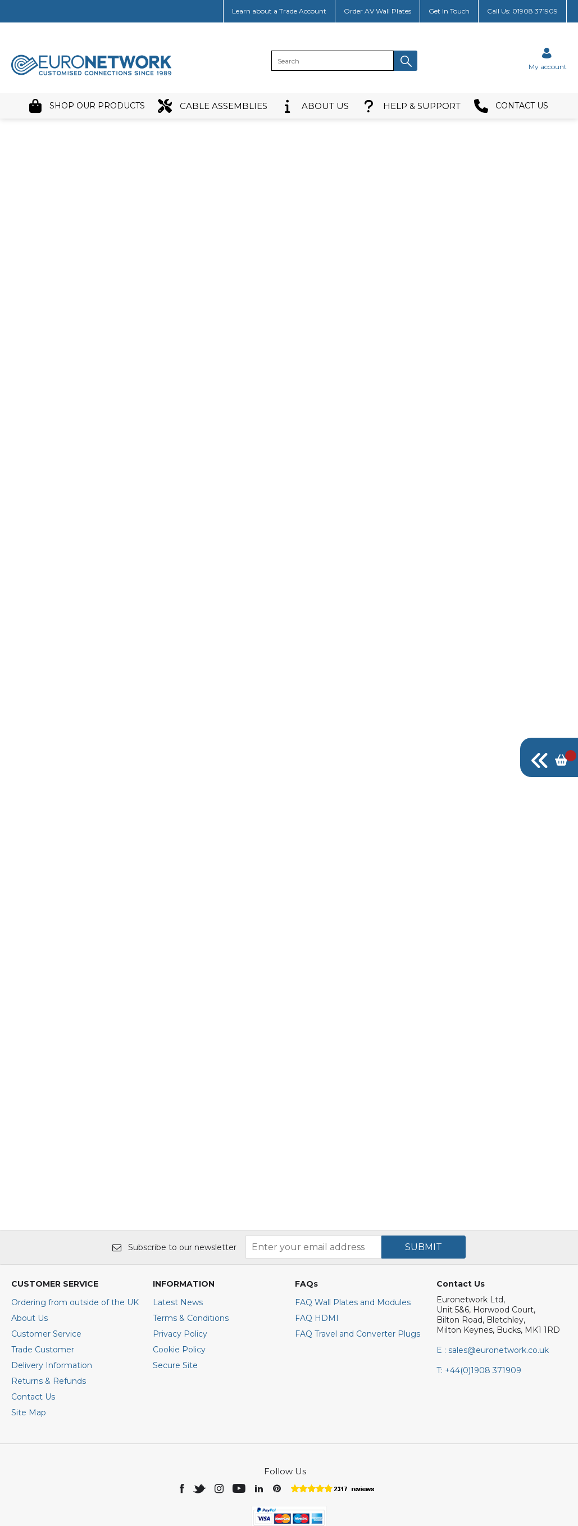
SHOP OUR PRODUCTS (86, 106)
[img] (549, 757)
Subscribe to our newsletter (174, 1176)
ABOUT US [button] (314, 106)
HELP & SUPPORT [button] (411, 106)
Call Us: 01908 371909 (522, 11)
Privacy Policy (180, 1263)
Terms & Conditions (191, 1247)
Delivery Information (51, 1294)
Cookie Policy (179, 1279)
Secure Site (175, 1294)
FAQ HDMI (317, 1247)
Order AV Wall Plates (377, 11)
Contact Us (33, 1326)
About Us (29, 1247)
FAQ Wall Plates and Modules (353, 1232)
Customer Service (46, 1263)
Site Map (28, 1342)
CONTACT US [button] (511, 106)
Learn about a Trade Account (279, 11)
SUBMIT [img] (423, 1176)
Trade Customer (42, 1279)
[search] (332, 61)
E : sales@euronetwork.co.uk (492, 1279)
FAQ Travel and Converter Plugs (357, 1263)
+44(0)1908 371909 (478, 1300)
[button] (405, 61)
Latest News (178, 1232)
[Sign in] (548, 58)
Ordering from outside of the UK (75, 1232)
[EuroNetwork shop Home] (91, 74)
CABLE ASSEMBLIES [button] (212, 106)
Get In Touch (449, 11)
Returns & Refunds (48, 1310)
